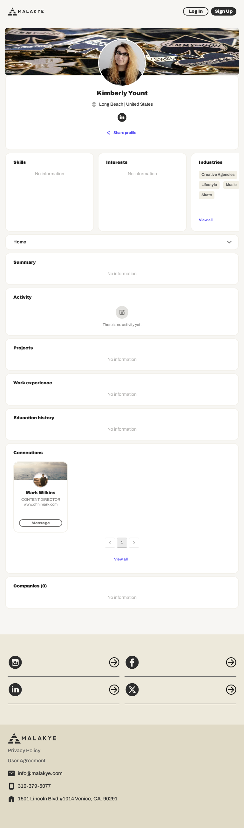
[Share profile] (121, 133)
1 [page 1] (122, 542)
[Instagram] (63, 666)
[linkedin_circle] (122, 117)
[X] (180, 693)
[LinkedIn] (63, 693)
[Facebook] (180, 666)
